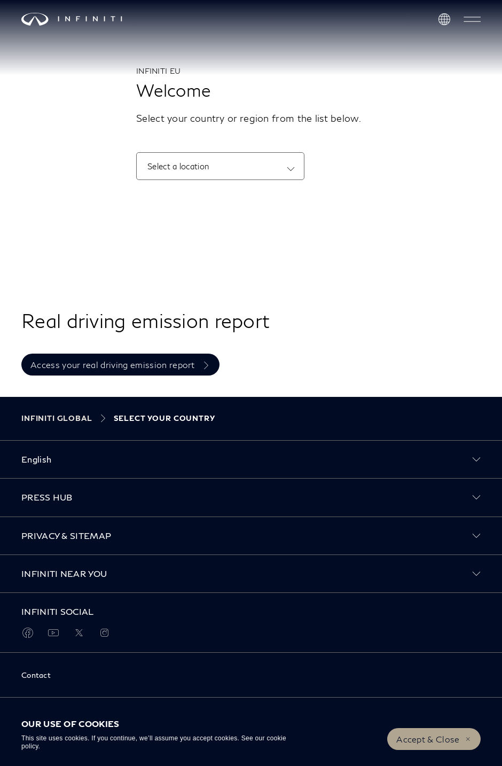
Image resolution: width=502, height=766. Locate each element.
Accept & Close (427, 739)
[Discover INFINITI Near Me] (444, 19)
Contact (36, 674)
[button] (472, 19)
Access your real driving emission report (113, 364)
